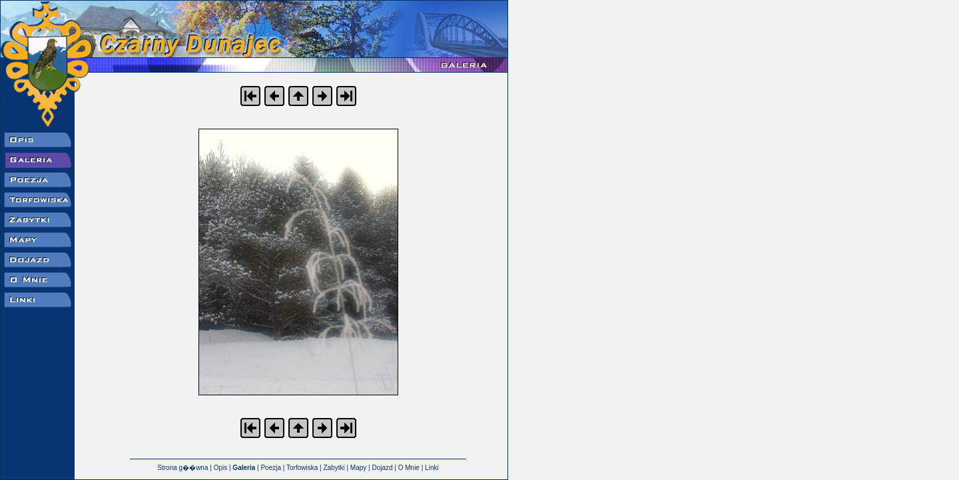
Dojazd (382, 467)
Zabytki (333, 467)
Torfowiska (302, 467)
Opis (221, 467)
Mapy (358, 467)
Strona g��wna (182, 467)
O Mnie (409, 467)
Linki (432, 467)
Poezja (270, 467)
